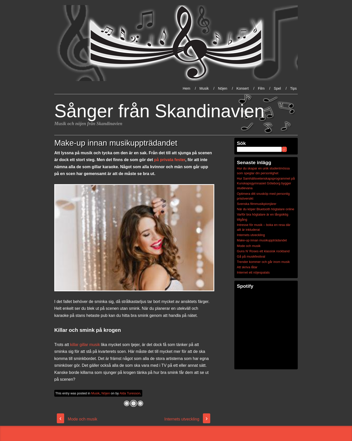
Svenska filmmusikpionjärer (256, 204)
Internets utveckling (187, 419)
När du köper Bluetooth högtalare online (265, 209)
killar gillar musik (85, 344)
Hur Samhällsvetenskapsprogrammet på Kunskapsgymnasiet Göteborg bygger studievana (266, 183)
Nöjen (222, 88)
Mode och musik (77, 419)
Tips (293, 88)
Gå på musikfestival (251, 256)
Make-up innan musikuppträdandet (262, 240)
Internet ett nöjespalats (253, 272)
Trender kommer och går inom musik (263, 262)
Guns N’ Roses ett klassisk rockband (263, 251)
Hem (186, 88)
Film (261, 88)
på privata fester (169, 160)
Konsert (242, 88)
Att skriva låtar (247, 267)
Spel (277, 88)
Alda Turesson (129, 393)
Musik (204, 88)
